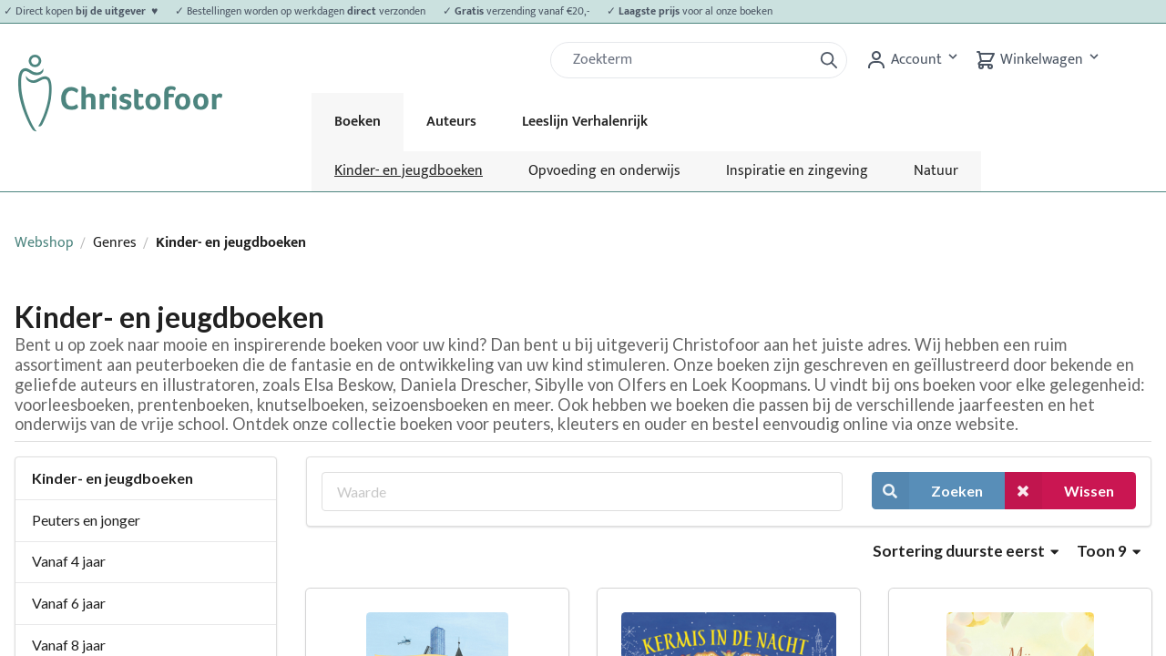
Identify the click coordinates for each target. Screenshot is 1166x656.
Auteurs (451, 121)
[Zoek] (688, 60)
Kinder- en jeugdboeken (408, 171)
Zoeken (927, 490)
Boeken (357, 121)
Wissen (1059, 490)
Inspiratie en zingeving (797, 171)
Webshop (44, 243)
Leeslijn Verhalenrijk (585, 121)
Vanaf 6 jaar (69, 602)
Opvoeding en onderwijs (604, 171)
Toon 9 (1108, 550)
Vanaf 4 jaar (69, 560)
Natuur (936, 171)
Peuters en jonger (86, 519)
